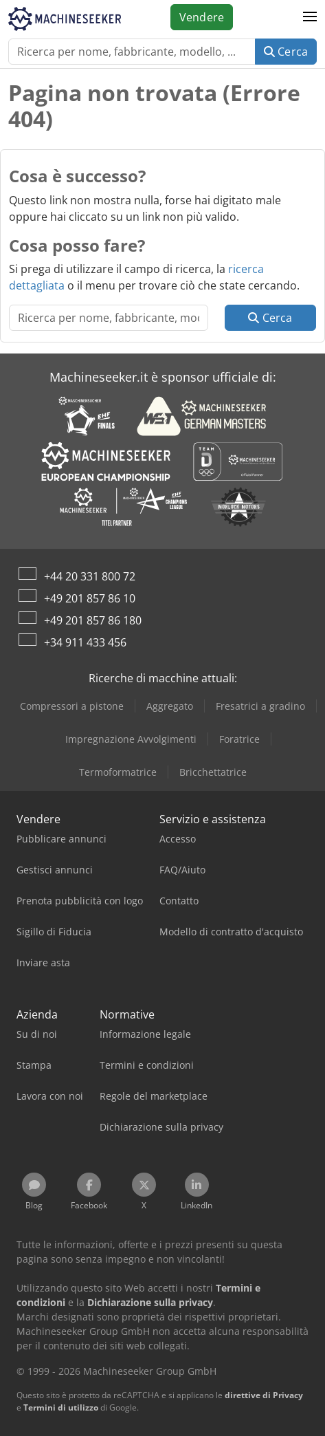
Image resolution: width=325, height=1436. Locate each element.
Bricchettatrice (213, 772)
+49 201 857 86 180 (93, 620)
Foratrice (239, 739)
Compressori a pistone (72, 705)
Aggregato (169, 705)
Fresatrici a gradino (260, 705)
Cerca (286, 51)
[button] (310, 17)
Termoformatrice (118, 772)
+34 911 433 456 (85, 642)
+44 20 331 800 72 (89, 576)
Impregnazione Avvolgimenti (131, 739)
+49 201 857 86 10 (89, 598)
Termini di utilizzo (60, 1407)
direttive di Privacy (264, 1395)
